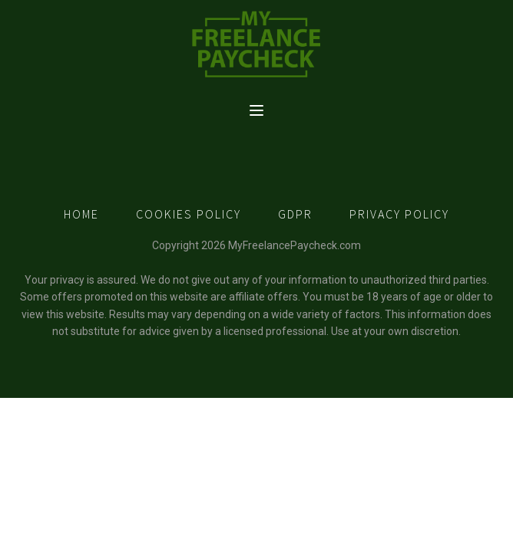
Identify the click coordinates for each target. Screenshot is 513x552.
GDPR (295, 214)
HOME (81, 214)
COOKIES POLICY (188, 214)
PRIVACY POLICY (399, 214)
